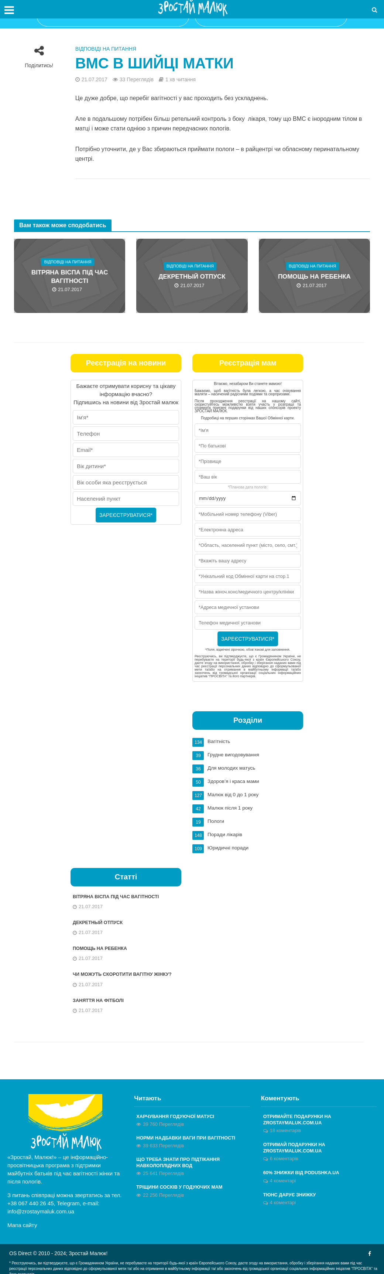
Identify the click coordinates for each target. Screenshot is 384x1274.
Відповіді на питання (105, 49)
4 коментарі (283, 1180)
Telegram (68, 1200)
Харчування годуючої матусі (179, 1114)
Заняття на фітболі (101, 997)
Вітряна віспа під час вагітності (70, 277)
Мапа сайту (22, 1222)
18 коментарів (285, 1128)
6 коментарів (284, 1158)
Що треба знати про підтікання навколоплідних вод (182, 1161)
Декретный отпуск (191, 277)
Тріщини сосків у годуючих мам (184, 1187)
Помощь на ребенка (314, 277)
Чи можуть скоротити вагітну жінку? (127, 970)
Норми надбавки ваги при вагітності (191, 1136)
